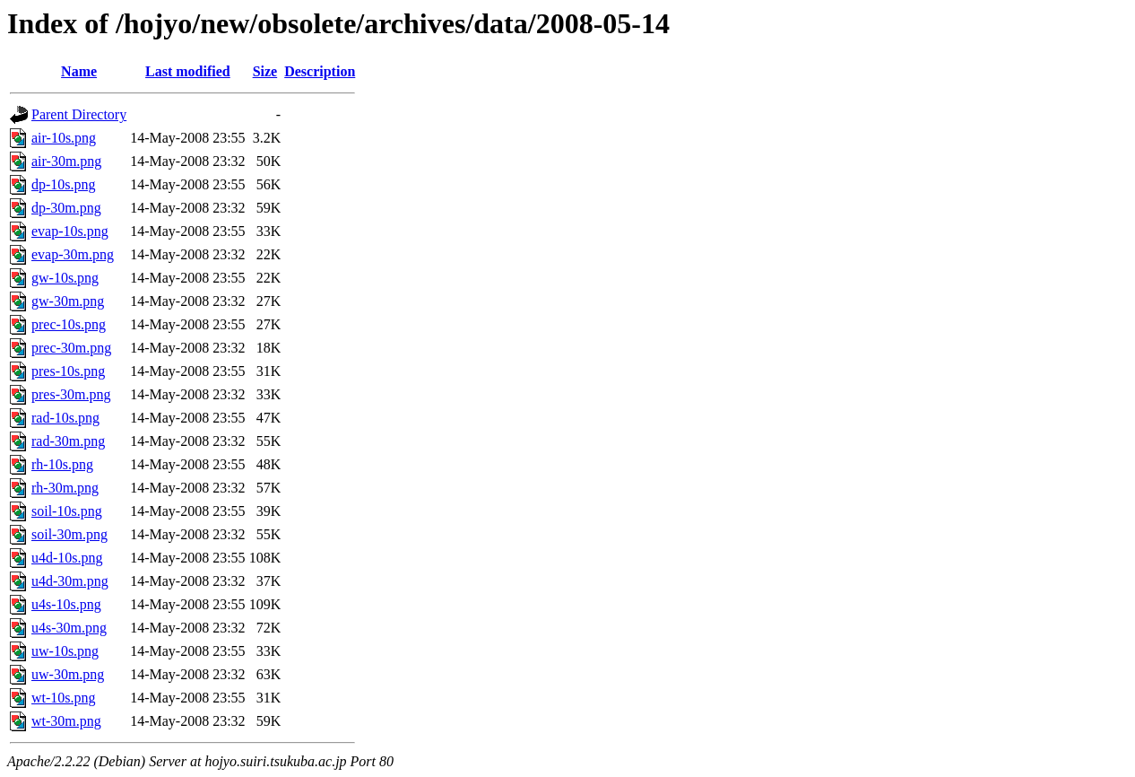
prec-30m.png (71, 347)
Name (79, 71)
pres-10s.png (68, 371)
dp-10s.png (63, 184)
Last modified (187, 71)
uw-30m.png (67, 674)
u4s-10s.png (66, 604)
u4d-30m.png (69, 581)
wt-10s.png (63, 697)
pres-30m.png (70, 394)
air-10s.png (63, 137)
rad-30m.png (68, 441)
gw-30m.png (67, 301)
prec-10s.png (68, 324)
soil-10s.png (66, 511)
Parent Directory (78, 114)
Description (319, 71)
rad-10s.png (65, 417)
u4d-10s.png (67, 557)
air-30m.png (66, 161)
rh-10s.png (62, 464)
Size (265, 71)
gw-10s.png (65, 277)
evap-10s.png (69, 231)
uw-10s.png (65, 651)
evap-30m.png (72, 254)
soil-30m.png (69, 534)
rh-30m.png (65, 487)
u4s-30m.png (69, 627)
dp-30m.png (66, 207)
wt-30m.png (66, 721)
